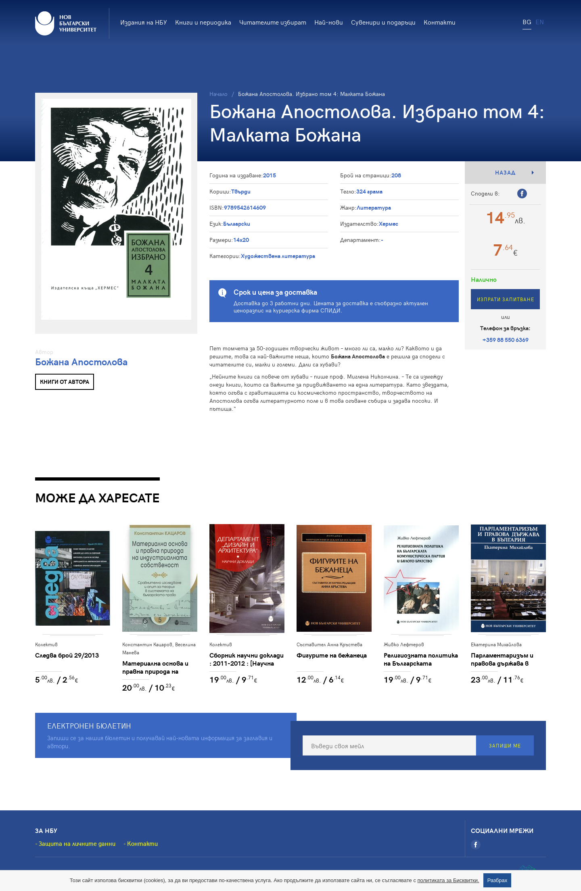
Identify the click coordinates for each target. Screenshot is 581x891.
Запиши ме (505, 745)
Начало (218, 94)
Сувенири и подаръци (383, 21)
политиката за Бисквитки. (448, 880)
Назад (505, 172)
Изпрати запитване (505, 299)
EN (539, 21)
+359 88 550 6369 (506, 339)
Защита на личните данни (77, 843)
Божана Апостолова (81, 361)
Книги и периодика (203, 21)
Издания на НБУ (143, 21)
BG (526, 21)
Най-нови (328, 21)
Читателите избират (272, 21)
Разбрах (497, 880)
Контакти (440, 21)
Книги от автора (64, 381)
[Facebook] (476, 844)
